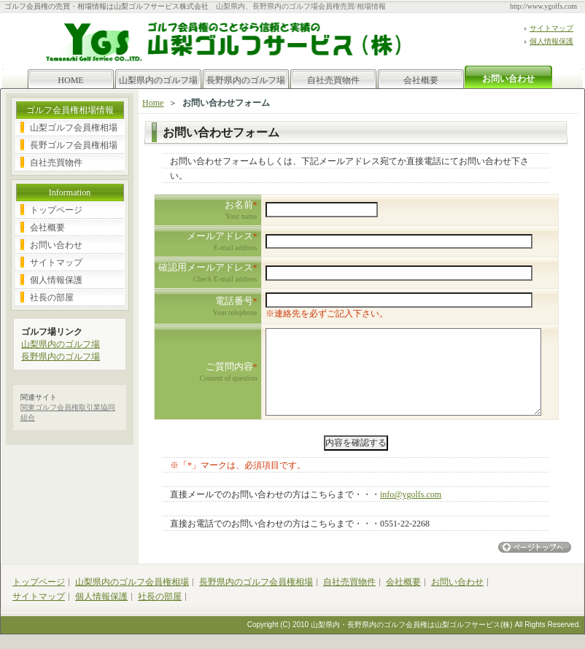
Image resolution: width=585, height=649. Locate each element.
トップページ (56, 210)
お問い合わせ (56, 245)
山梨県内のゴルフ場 (158, 80)
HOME (70, 80)
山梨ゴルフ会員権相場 (73, 128)
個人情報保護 (551, 41)
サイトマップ (551, 28)
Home (152, 103)
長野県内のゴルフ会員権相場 (256, 582)
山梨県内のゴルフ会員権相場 (132, 582)
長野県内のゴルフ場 (245, 80)
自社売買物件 (333, 80)
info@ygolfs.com (410, 494)
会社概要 (420, 80)
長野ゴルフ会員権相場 (73, 145)
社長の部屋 (52, 297)
